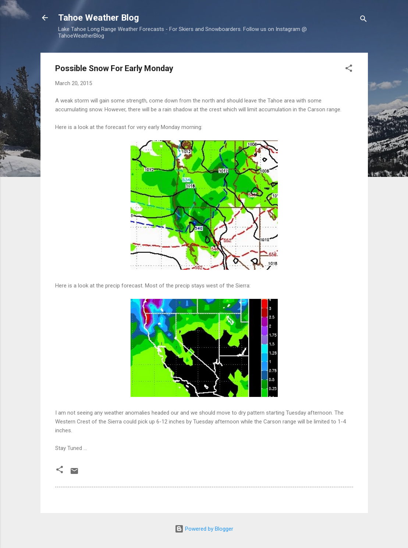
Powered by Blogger (204, 529)
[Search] (363, 20)
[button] (348, 69)
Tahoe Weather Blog (98, 18)
